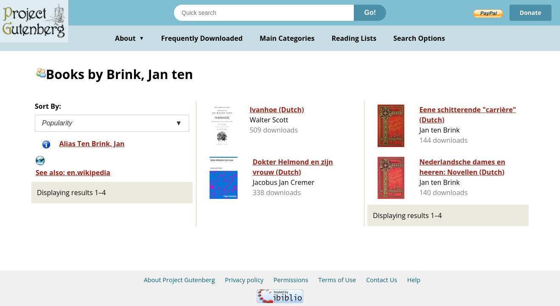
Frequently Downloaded (202, 38)
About (129, 38)
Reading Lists (354, 38)
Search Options (419, 38)
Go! (370, 12)
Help (413, 280)
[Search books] (264, 13)
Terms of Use (337, 280)
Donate (530, 12)
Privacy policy (244, 280)
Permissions (291, 280)
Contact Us (381, 280)
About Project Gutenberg (179, 280)
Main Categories (287, 38)
